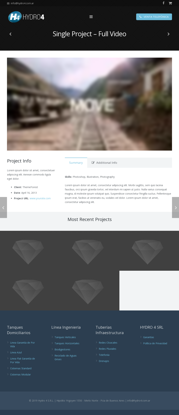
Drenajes (104, 366)
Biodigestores (62, 354)
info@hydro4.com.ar (22, 3)
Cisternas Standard (20, 373)
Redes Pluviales (107, 354)
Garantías (148, 342)
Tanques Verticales (65, 342)
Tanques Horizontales (67, 348)
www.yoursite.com (40, 203)
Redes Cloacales (108, 348)
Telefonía (104, 360)
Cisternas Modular (20, 379)
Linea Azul (16, 357)
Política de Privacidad (155, 348)
